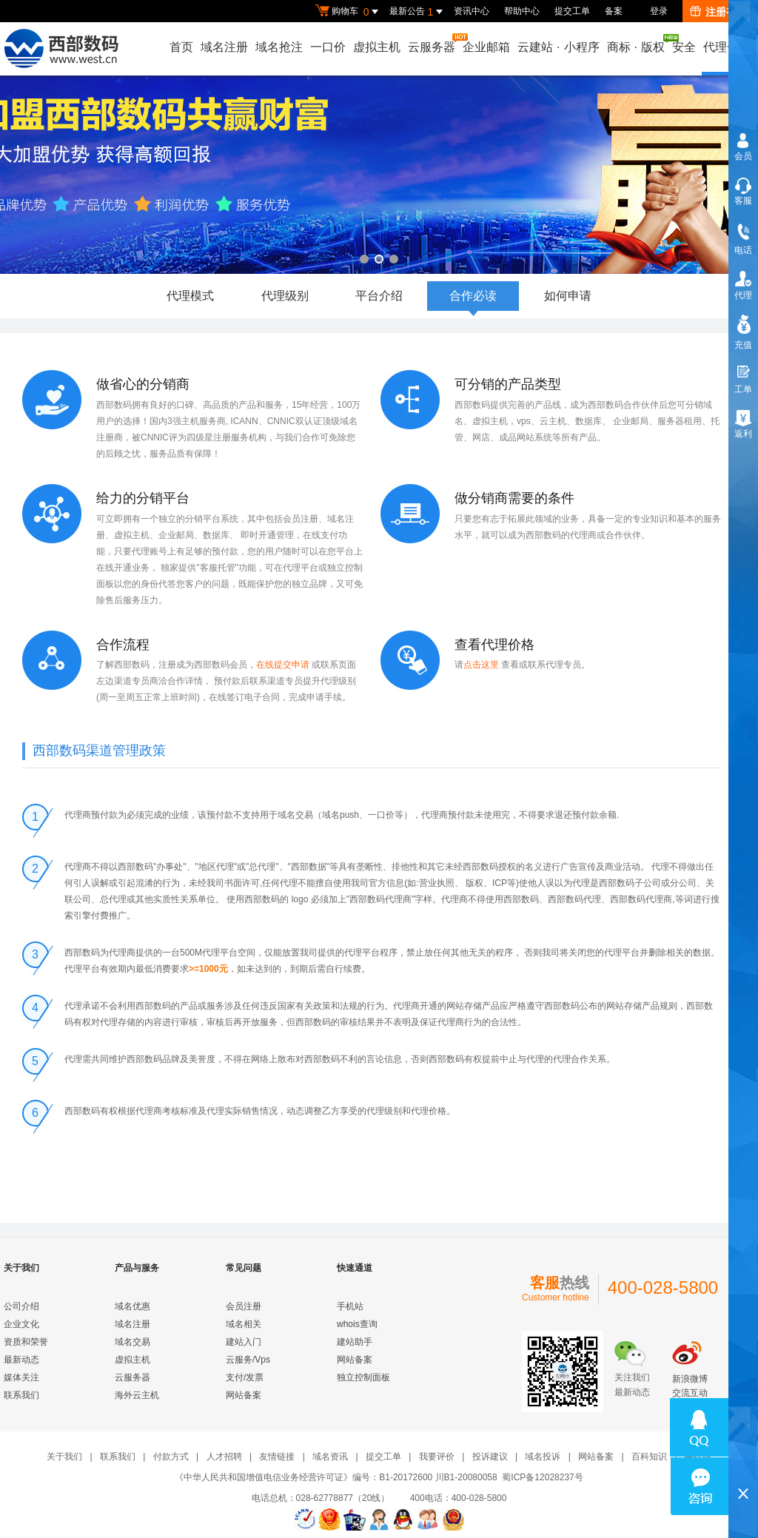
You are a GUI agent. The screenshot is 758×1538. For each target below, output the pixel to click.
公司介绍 (21, 1306)
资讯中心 (471, 11)
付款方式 (171, 1456)
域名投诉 (542, 1456)
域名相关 (243, 1324)
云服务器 (432, 43)
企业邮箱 (486, 47)
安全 (684, 47)
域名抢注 (279, 47)
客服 (743, 200)
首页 (181, 47)
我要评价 (437, 1456)
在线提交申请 (284, 664)
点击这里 (482, 664)
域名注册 (224, 47)
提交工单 (572, 11)
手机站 (350, 1306)
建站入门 (243, 1342)
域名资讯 (330, 1456)
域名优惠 (132, 1306)
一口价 (328, 47)
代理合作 (727, 47)
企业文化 (21, 1324)
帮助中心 (522, 11)
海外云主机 (137, 1395)
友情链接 (277, 1456)
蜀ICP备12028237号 (542, 1477)
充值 (743, 345)
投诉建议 (490, 1456)
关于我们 (64, 1456)
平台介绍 (379, 295)
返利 (743, 434)
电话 (743, 250)
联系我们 (21, 1395)
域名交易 (132, 1342)
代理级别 (285, 295)
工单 (743, 389)
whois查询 (357, 1324)
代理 (743, 295)
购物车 (348, 11)
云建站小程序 (558, 47)
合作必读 (473, 300)
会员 (743, 156)
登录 (659, 11)
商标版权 (636, 43)
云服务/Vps (248, 1359)
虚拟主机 (376, 47)
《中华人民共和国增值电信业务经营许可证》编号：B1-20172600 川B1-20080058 (336, 1477)
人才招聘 (224, 1456)
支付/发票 (245, 1377)
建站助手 (354, 1342)
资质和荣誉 (26, 1342)
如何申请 (567, 295)
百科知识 (649, 1456)
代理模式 (190, 295)
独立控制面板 (363, 1377)
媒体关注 (21, 1377)
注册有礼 (718, 12)
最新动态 (21, 1359)
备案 (614, 11)
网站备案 (243, 1395)
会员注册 (243, 1306)
